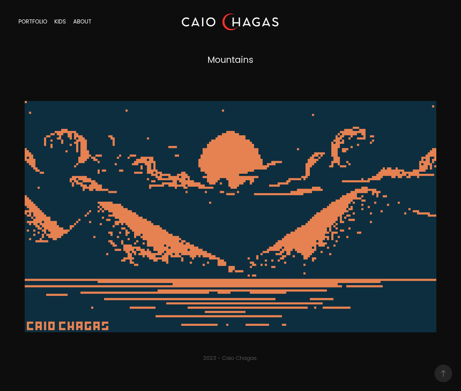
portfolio (33, 22)
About (82, 22)
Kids (60, 22)
